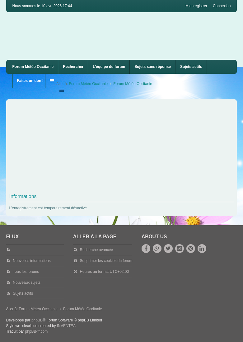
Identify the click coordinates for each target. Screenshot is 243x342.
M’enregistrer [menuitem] (196, 6)
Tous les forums (26, 271)
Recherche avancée (96, 250)
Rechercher (73, 66)
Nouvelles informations (31, 261)
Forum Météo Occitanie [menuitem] (33, 66)
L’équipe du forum (109, 66)
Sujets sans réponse (152, 66)
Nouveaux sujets (26, 282)
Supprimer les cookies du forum (106, 261)
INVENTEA (66, 326)
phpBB (37, 320)
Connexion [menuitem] (222, 6)
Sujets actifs (191, 66)
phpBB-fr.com (36, 331)
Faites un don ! (30, 80)
